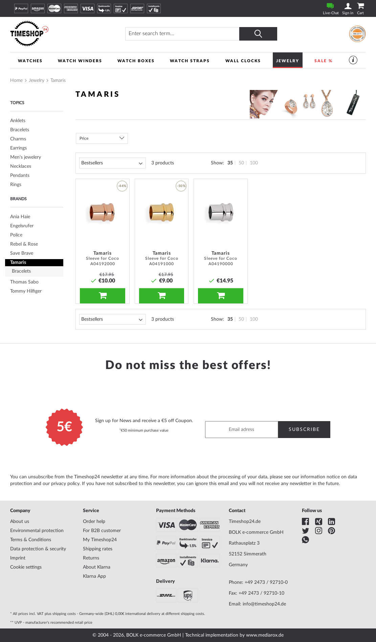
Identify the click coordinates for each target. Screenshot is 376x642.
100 (254, 163)
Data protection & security (38, 549)
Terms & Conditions (30, 539)
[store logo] (55, 33)
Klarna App (94, 576)
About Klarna (96, 567)
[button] (122, 198)
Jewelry (36, 80)
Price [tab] (84, 138)
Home (16, 80)
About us (19, 521)
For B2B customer (102, 530)
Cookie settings (26, 567)
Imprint (17, 558)
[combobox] (182, 34)
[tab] (36, 184)
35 (230, 163)
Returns (91, 558)
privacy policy (65, 483)
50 (241, 163)
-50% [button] (181, 186)
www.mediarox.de (265, 635)
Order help (94, 521)
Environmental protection (37, 530)
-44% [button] (122, 186)
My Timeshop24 (100, 539)
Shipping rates (97, 549)
